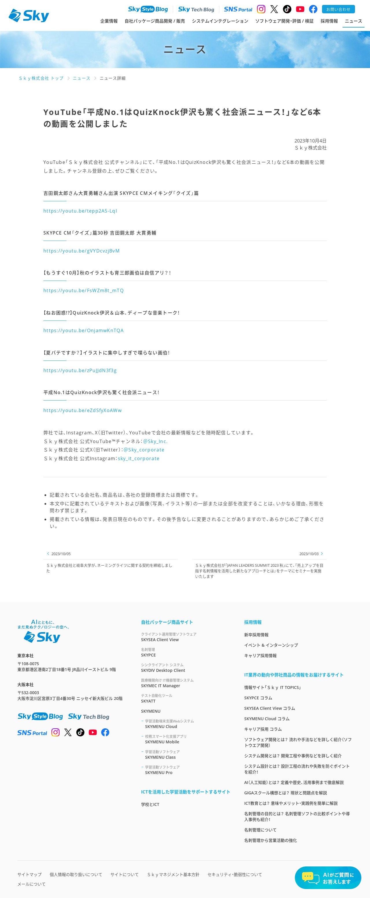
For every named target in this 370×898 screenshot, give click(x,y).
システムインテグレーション (220, 21)
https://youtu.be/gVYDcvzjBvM (81, 251)
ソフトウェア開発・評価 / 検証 (284, 21)
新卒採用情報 (256, 634)
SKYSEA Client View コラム (269, 708)
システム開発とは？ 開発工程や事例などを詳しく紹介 (293, 755)
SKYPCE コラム (258, 698)
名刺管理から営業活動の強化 (270, 840)
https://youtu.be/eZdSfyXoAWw (82, 410)
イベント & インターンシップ (271, 645)
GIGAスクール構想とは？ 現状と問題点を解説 (285, 792)
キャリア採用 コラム (263, 729)
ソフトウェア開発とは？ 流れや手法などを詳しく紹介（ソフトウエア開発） (298, 742)
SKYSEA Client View (185, 637)
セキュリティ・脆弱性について (235, 874)
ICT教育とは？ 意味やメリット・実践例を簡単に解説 (291, 803)
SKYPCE (185, 652)
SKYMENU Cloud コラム (267, 718)
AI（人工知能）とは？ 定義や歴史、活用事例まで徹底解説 (294, 782)
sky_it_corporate (139, 458)
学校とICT (150, 804)
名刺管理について (260, 830)
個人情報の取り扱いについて (76, 874)
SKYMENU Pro (187, 770)
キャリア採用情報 (260, 655)
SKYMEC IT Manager (185, 683)
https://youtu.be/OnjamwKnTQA (83, 330)
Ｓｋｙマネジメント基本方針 (173, 874)
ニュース (353, 21)
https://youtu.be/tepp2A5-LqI (80, 211)
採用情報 (329, 21)
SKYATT (185, 698)
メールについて (31, 884)
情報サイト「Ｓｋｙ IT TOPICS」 (272, 687)
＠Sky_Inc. (155, 441)
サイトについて (124, 874)
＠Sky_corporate (143, 450)
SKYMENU (150, 711)
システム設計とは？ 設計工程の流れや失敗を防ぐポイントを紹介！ (297, 769)
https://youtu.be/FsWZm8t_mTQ (83, 290)
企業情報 (109, 21)
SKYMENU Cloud (187, 723)
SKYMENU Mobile (187, 739)
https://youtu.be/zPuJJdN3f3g (80, 370)
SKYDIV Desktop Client (185, 667)
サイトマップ (29, 874)
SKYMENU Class (187, 754)
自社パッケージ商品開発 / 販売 (155, 21)
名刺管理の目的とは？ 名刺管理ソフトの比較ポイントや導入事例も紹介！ (297, 816)
